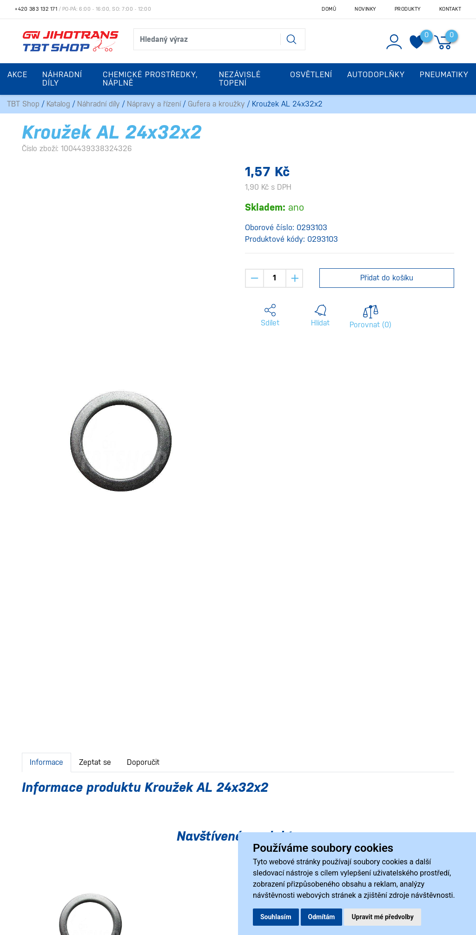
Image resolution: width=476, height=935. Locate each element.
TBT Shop (23, 103)
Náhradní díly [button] (62, 78)
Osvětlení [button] (311, 74)
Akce (17, 74)
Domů (329, 9)
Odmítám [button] (321, 917)
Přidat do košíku (386, 277)
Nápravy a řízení (154, 103)
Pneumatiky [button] (444, 74)
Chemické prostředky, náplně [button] (150, 78)
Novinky (365, 9)
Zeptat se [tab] (95, 762)
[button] (270, 315)
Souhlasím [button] (275, 917)
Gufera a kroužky (216, 103)
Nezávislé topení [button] (240, 78)
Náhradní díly (98, 103)
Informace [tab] (46, 762)
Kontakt (450, 9)
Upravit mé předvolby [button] (382, 917)
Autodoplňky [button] (376, 74)
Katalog (58, 103)
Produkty (408, 9)
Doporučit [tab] (143, 762)
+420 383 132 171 (36, 9)
